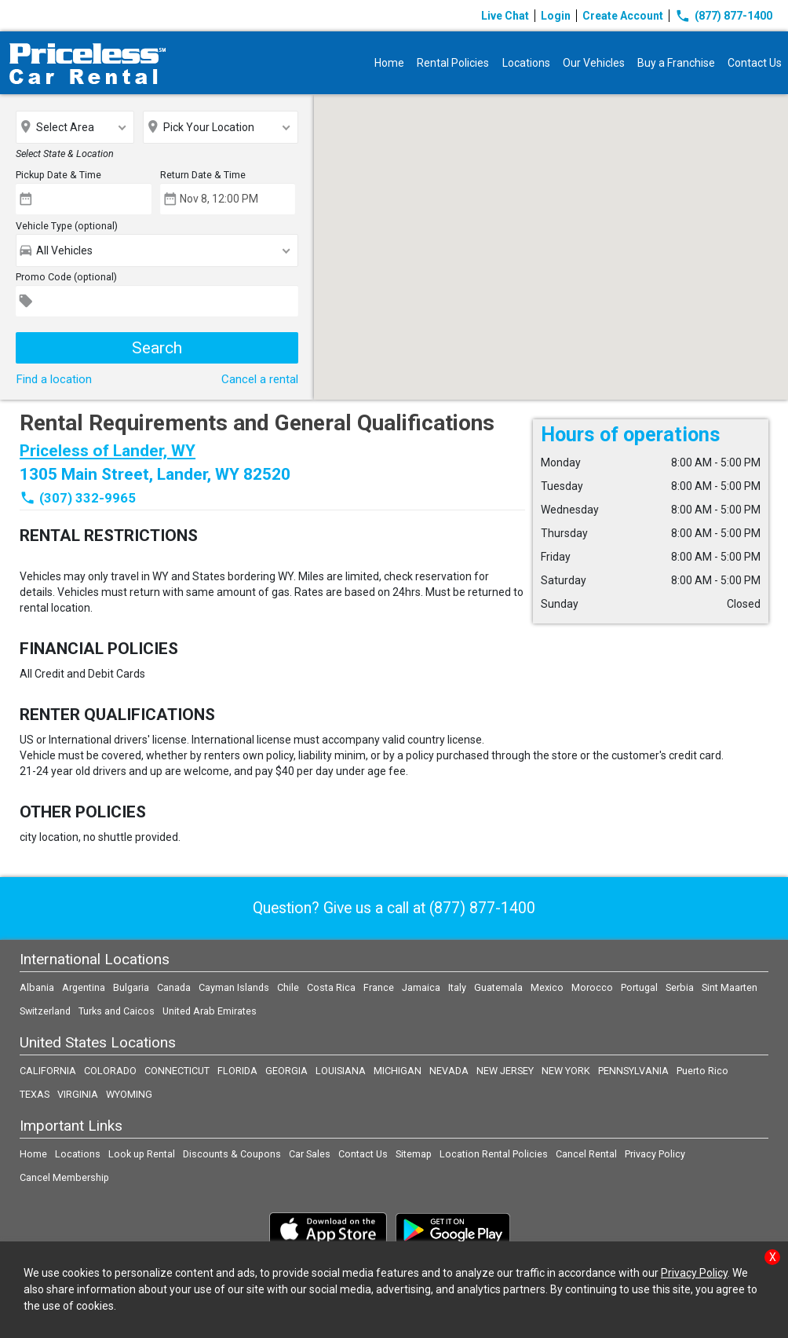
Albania (37, 987)
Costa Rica (331, 987)
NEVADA (449, 1071)
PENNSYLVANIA (633, 1071)
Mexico (547, 987)
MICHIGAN (397, 1071)
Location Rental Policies (494, 1154)
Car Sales (309, 1154)
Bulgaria (131, 987)
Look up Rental (141, 1154)
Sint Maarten (729, 987)
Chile (288, 987)
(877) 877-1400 (723, 15)
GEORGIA (286, 1071)
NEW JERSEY (505, 1071)
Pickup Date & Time (58, 175)
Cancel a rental (259, 379)
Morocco (592, 987)
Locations (526, 63)
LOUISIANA (341, 1071)
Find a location (54, 379)
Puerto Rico (702, 1071)
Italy (457, 987)
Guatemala (498, 987)
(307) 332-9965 (87, 498)
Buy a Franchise (676, 63)
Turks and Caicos (116, 1011)
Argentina (83, 987)
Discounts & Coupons (232, 1154)
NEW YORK (566, 1071)
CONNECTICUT (177, 1071)
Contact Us (755, 63)
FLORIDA (237, 1071)
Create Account (622, 15)
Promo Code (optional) (66, 277)
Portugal (639, 987)
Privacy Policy (655, 1154)
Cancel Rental (586, 1154)
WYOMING (129, 1094)
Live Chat (505, 15)
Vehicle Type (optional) (67, 226)
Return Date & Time (203, 175)
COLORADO (110, 1071)
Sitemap (414, 1154)
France (378, 987)
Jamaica (421, 987)
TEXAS (34, 1094)
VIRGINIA (77, 1094)
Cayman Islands (234, 987)
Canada (174, 987)
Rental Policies (454, 63)
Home (390, 63)
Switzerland (45, 1011)
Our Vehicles (594, 63)
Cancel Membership (64, 1177)
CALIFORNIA (48, 1071)
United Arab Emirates (209, 1011)
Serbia (680, 987)
